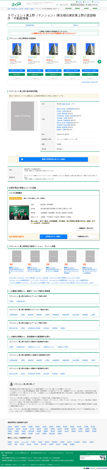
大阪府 (10, 431)
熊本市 (58, 444)
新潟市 (85, 442)
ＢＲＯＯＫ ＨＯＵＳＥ (16, 278)
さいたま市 (24, 442)
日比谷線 (59, 118)
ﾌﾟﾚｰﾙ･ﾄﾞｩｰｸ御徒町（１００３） (19, 282)
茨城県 (58, 426)
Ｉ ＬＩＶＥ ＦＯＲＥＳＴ (39, 280)
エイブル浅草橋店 (15, 193)
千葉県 (86, 426)
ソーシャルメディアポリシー (56, 452)
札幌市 (10, 442)
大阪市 (10, 444)
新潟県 (18, 429)
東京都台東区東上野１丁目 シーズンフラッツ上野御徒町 (71, 271)
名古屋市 (77, 442)
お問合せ (75, 25)
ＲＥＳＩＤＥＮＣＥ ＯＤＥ (85, 282)
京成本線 (59, 125)
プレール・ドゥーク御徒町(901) (78, 280)
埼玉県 (79, 426)
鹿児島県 (52, 433)
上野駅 (64, 111)
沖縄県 (60, 433)
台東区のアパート (48, 347)
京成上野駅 (66, 125)
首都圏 (65, 444)
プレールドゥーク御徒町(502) (58, 280)
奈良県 (23, 431)
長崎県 (23, 433)
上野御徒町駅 (70, 109)
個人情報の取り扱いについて (39, 452)
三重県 (80, 429)
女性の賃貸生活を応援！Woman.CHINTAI (63, 460)
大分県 (37, 433)
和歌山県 (31, 431)
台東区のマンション (34, 347)
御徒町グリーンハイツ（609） (71, 278)
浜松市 (69, 442)
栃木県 (65, 426)
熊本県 (30, 433)
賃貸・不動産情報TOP (7, 452)
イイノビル (55, 282)
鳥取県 (39, 431)
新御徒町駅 (69, 122)
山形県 (44, 426)
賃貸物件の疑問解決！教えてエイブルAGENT (14, 460)
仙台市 (17, 442)
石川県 (32, 429)
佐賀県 (17, 433)
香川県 (80, 431)
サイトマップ (87, 1)
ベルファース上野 (55, 278)
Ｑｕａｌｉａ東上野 (42, 278)
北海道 (10, 426)
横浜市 (47, 442)
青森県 (17, 426)
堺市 (16, 444)
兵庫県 (17, 431)
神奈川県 (10, 429)
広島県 (60, 431)
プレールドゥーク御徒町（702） (40, 282)
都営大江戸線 (61, 109)
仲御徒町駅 (66, 120)
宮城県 (30, 426)
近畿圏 (72, 444)
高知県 (94, 431)
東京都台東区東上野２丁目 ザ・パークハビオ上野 (16, 271)
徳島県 (73, 431)
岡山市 (29, 444)
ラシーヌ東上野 (30, 278)
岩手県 (23, 426)
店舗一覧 (4, 455)
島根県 (46, 431)
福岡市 (51, 444)
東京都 (93, 426)
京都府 (94, 429)
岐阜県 (60, 429)
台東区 (63, 104)
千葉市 (33, 442)
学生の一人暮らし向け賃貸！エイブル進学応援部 (47, 457)
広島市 (36, 444)
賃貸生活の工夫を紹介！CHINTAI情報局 (39, 460)
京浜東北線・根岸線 (63, 115)
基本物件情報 (30, 25)
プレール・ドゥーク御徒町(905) (19, 280)
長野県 (53, 429)
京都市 (91, 442)
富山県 (25, 429)
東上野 (68, 104)
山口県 (66, 431)
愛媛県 (87, 431)
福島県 (51, 426)
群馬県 (72, 426)
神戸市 (22, 444)
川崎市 (40, 442)
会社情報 (80, 1)
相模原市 (55, 442)
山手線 (59, 111)
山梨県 (46, 429)
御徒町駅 (65, 113)
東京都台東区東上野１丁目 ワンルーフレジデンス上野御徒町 (90, 271)
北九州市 (43, 444)
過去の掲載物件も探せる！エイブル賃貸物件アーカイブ (17, 457)
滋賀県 (87, 429)
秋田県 (37, 426)
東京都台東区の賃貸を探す (90, 82)
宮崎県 (44, 433)
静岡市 (62, 442)
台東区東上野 (20, 301)
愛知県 (73, 429)
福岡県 (10, 433)
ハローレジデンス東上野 (67, 282)
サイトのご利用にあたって (22, 452)
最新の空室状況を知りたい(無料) (53, 159)
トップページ (96, 1)
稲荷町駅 (65, 127)
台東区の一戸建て (63, 347)
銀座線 (59, 127)
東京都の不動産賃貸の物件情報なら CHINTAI (85, 457)
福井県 (39, 429)
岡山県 (53, 431)
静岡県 (66, 429)
